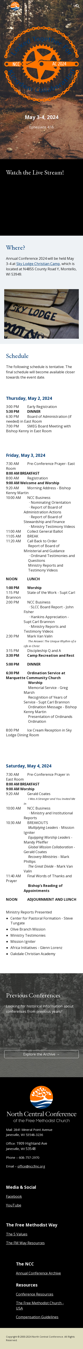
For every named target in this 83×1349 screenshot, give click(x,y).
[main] (41, 121)
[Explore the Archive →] (41, 1054)
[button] (5, 6)
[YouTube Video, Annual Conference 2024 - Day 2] (41, 205)
